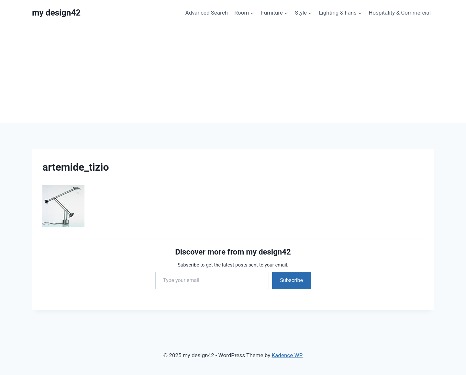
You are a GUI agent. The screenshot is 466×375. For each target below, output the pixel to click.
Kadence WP (287, 355)
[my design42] (56, 13)
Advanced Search (206, 12)
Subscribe (291, 280)
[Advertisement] (233, 74)
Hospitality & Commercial (400, 12)
